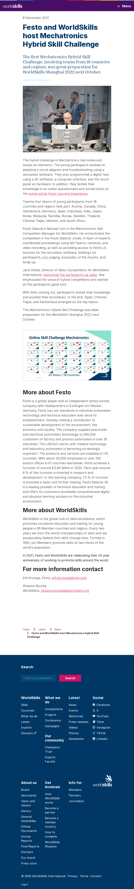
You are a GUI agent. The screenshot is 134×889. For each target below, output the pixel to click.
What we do (29, 716)
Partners (27, 852)
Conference (53, 720)
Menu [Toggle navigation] (126, 6)
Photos (74, 733)
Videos (73, 727)
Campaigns (52, 726)
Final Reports (30, 846)
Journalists (76, 801)
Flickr (98, 722)
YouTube (101, 716)
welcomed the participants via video (70, 275)
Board (25, 790)
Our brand (28, 857)
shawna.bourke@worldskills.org (65, 590)
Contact (96, 876)
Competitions (54, 709)
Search (70, 678)
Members (75, 790)
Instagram (101, 727)
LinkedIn (100, 739)
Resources (76, 716)
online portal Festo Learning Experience (58, 193)
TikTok (99, 733)
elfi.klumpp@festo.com (69, 578)
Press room (29, 863)
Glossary (28, 733)
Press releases (78, 722)
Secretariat (28, 795)
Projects (50, 715)
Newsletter (76, 739)
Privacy (73, 876)
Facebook (101, 705)
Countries (27, 710)
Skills (24, 705)
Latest (25, 722)
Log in (24, 884)
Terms (84, 876)
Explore (26, 727)
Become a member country (51, 822)
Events (73, 710)
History (26, 811)
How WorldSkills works (52, 798)
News (72, 705)
